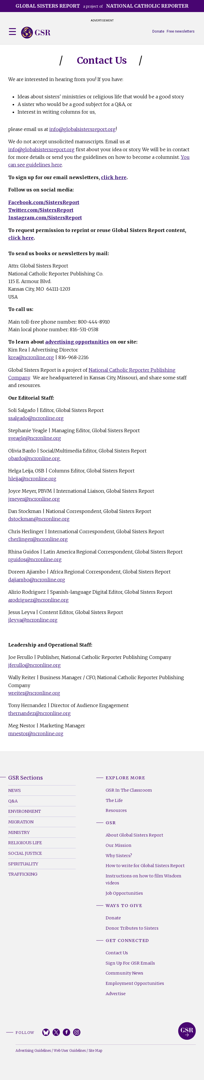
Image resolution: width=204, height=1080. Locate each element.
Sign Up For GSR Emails (130, 963)
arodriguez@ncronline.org (38, 600)
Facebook (66, 1032)
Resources (116, 810)
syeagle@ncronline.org (34, 438)
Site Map (95, 1051)
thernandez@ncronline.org (39, 713)
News (14, 790)
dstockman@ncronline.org (39, 519)
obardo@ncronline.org (34, 458)
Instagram (76, 1032)
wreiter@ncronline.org (34, 693)
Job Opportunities (124, 893)
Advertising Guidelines (33, 1051)
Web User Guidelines (70, 1051)
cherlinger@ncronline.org (38, 539)
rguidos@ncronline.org (35, 559)
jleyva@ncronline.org (33, 620)
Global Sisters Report (187, 1031)
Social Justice (25, 853)
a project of (102, 5)
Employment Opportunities (135, 983)
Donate (158, 31)
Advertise (116, 993)
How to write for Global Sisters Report (145, 865)
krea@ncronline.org (31, 357)
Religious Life (25, 842)
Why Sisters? (119, 855)
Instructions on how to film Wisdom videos (143, 879)
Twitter (56, 1032)
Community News (124, 973)
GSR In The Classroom (129, 790)
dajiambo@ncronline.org (36, 580)
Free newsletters (181, 31)
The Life (114, 800)
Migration (20, 822)
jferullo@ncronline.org (34, 665)
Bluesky (46, 1032)
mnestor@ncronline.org (35, 733)
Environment (24, 811)
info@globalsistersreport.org (82, 129)
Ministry (19, 832)
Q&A (13, 801)
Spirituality (23, 864)
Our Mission (118, 845)
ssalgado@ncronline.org (36, 418)
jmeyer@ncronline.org (34, 499)
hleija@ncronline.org (32, 479)
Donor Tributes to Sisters (132, 928)
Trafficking (22, 874)
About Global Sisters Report (134, 835)
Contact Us (117, 952)
